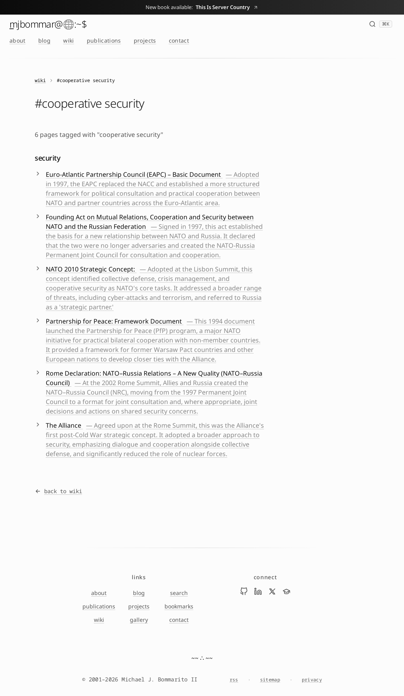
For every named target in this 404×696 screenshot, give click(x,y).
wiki (68, 40)
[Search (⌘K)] (381, 24)
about (17, 40)
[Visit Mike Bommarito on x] (272, 591)
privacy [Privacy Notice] (312, 680)
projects (145, 40)
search (179, 593)
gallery (139, 619)
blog (44, 40)
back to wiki (58, 491)
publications (104, 40)
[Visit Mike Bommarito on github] (244, 591)
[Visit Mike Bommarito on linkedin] (258, 591)
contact (179, 40)
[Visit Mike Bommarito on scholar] (286, 591)
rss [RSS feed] (234, 680)
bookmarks (179, 606)
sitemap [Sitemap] (270, 680)
